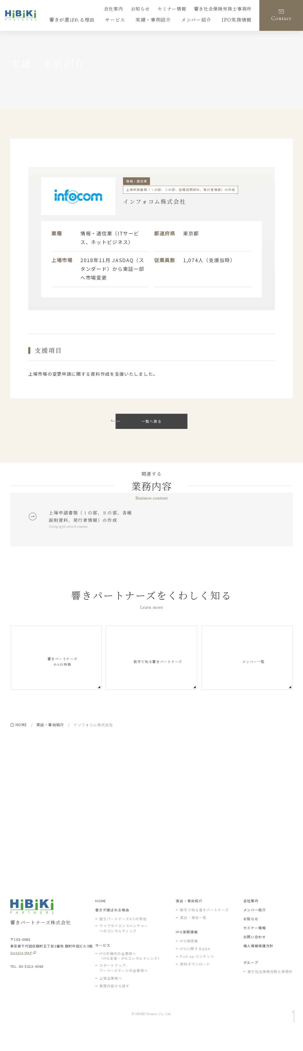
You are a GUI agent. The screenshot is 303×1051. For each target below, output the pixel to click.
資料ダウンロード (195, 984)
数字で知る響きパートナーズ (204, 929)
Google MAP (21, 972)
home (21, 739)
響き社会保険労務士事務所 (227, 9)
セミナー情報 (183, 9)
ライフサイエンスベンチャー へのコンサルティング (123, 948)
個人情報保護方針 (258, 965)
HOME (100, 920)
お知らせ (156, 9)
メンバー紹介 (254, 929)
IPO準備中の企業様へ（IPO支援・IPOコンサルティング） (130, 976)
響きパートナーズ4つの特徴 (123, 938)
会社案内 (132, 9)
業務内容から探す (114, 1005)
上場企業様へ (110, 997)
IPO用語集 (189, 960)
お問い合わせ (254, 956)
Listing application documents (72, 541)
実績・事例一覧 (193, 937)
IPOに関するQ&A (195, 968)
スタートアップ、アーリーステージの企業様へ (123, 988)
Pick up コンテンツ (197, 976)
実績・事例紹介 (50, 739)
